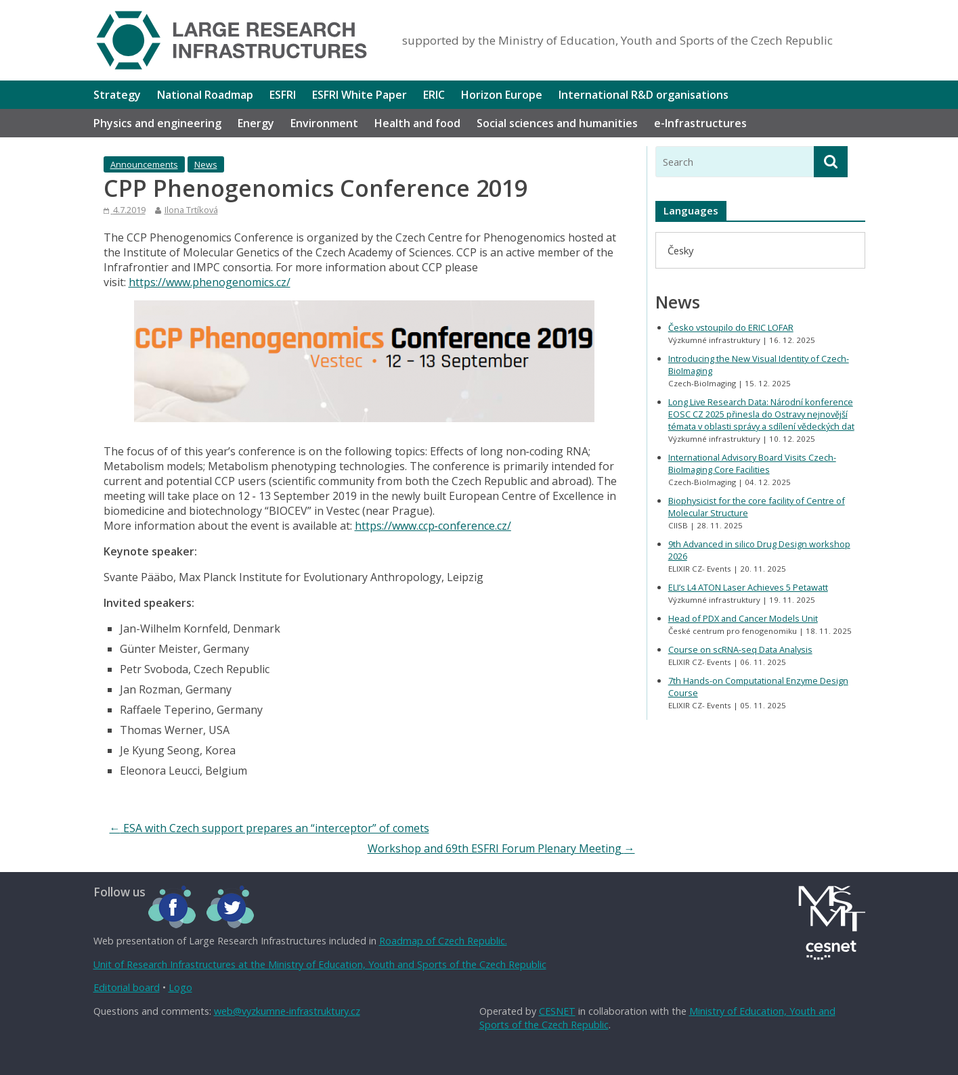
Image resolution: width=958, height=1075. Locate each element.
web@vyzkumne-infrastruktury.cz (287, 1011)
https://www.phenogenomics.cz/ (209, 282)
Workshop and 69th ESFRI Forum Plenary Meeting (501, 848)
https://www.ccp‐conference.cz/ (433, 525)
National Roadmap (205, 94)
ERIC (434, 94)
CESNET (557, 1011)
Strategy (117, 94)
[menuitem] (680, 250)
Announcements (144, 164)
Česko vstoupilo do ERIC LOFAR (730, 327)
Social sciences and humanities (557, 123)
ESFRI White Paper (359, 94)
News (205, 164)
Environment (324, 123)
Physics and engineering (157, 123)
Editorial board (126, 987)
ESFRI (282, 94)
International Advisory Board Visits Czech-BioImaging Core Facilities (752, 463)
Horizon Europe (501, 94)
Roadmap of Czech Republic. (443, 940)
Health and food (417, 123)
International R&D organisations (643, 94)
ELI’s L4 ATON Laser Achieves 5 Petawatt (748, 587)
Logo (180, 987)
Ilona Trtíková (191, 210)
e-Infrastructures (700, 123)
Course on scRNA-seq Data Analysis (740, 649)
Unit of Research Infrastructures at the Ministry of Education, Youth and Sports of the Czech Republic (319, 964)
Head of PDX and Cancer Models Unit (743, 618)
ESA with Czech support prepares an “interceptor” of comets (269, 828)
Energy (256, 123)
